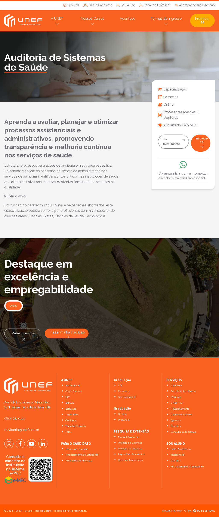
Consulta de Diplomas (183, 431)
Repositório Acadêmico (131, 454)
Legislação (71, 414)
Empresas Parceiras (76, 448)
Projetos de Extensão (130, 442)
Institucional (72, 385)
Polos (68, 431)
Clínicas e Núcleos (181, 414)
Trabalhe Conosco (75, 426)
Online (168, 104)
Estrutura (70, 408)
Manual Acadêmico (129, 437)
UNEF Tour (177, 402)
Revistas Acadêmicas (130, 460)
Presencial (124, 391)
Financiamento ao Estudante (81, 454)
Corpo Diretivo (73, 391)
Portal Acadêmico (181, 448)
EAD (120, 385)
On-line (122, 414)
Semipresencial (127, 397)
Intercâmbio (177, 454)
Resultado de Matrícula (78, 460)
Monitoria (176, 397)
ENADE (69, 402)
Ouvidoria (70, 420)
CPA (67, 397)
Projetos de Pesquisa (130, 448)
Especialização (175, 89)
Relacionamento (180, 408)
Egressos (176, 420)
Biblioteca (176, 385)
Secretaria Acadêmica (183, 391)
